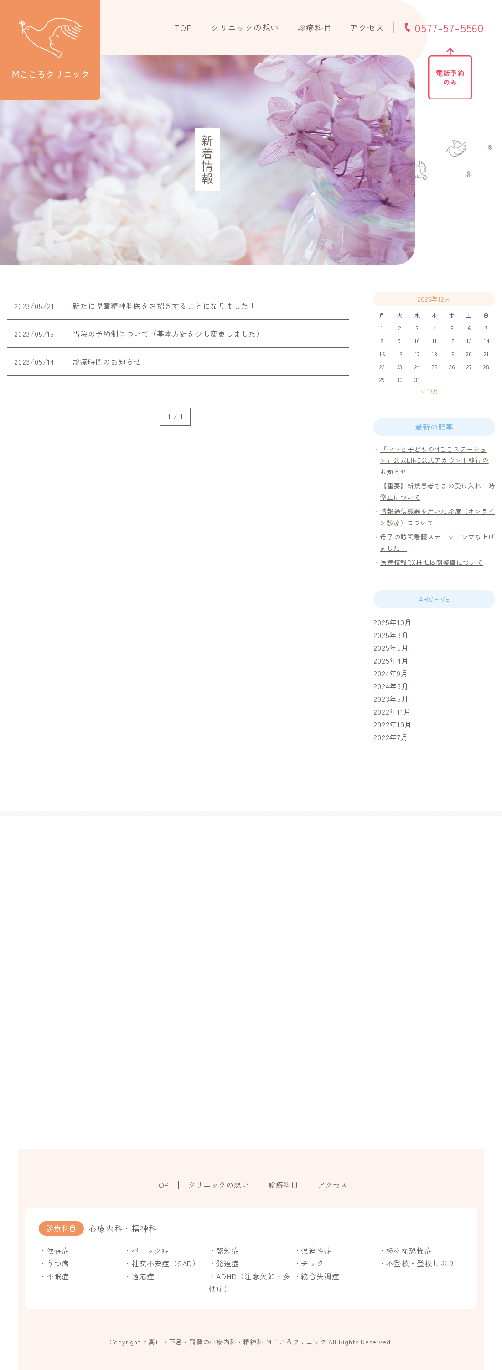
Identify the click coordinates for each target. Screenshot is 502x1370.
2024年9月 (391, 673)
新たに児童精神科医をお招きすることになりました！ (164, 305)
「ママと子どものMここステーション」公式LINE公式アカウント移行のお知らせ (434, 460)
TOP (183, 27)
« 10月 (430, 391)
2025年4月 (391, 660)
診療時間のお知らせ (106, 361)
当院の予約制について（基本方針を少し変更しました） (168, 333)
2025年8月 (391, 634)
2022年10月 (392, 724)
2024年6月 (391, 685)
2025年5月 (391, 647)
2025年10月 (392, 622)
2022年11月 (392, 711)
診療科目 (314, 27)
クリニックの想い (245, 27)
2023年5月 (391, 698)
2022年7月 (391, 737)
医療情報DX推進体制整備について (431, 562)
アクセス (367, 27)
